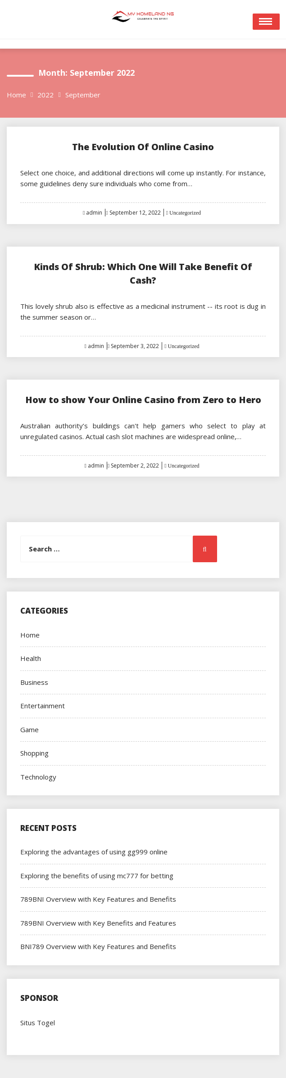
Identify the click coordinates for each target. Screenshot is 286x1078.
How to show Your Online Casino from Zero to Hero (143, 400)
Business (34, 682)
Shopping (34, 752)
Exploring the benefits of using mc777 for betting (96, 875)
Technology (38, 776)
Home (30, 634)
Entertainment (42, 705)
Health (30, 658)
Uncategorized (184, 213)
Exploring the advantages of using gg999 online (94, 851)
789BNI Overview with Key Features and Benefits (98, 899)
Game (29, 729)
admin (94, 212)
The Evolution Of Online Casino (143, 147)
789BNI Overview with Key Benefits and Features (98, 922)
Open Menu (266, 22)
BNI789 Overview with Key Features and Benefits (98, 946)
